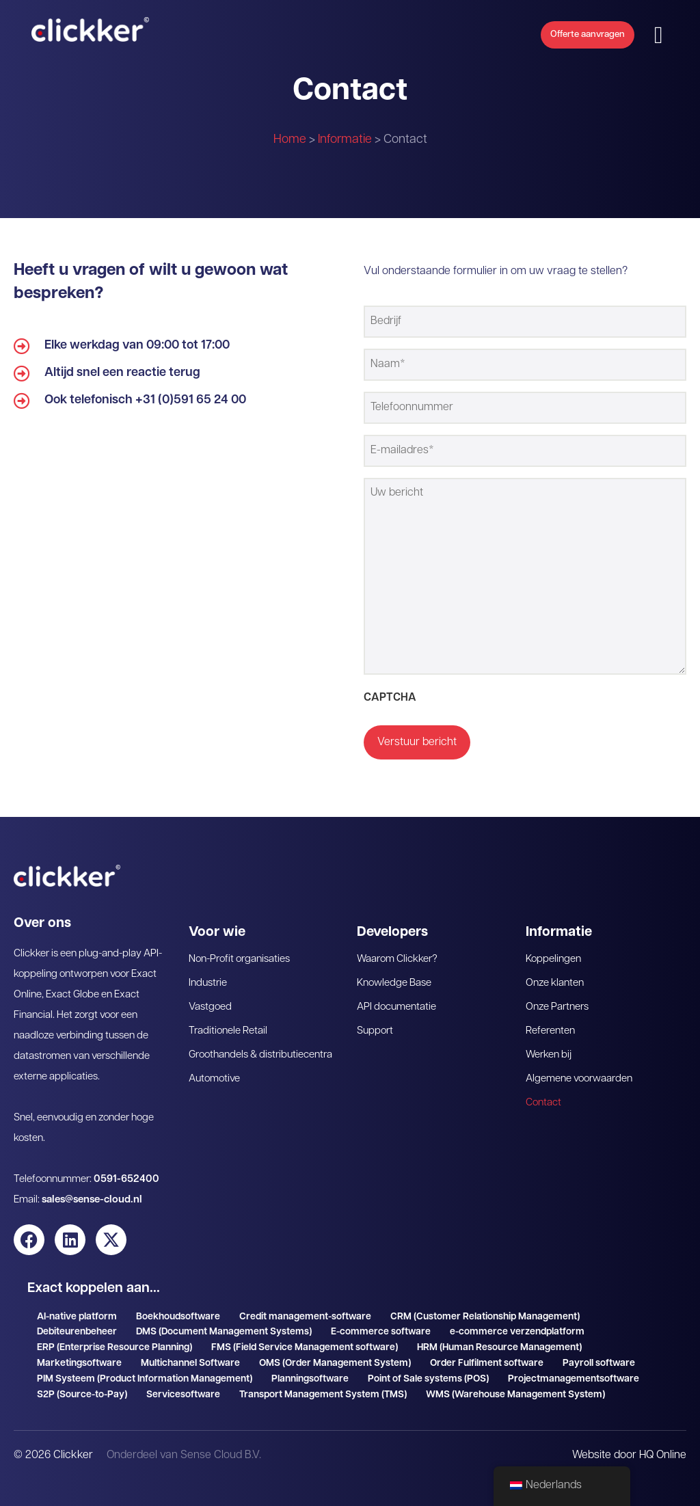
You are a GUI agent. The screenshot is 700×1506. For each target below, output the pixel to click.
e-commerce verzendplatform (517, 1323)
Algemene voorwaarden (579, 1069)
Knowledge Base (394, 974)
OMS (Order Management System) (335, 1354)
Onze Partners (557, 998)
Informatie (345, 139)
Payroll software (599, 1354)
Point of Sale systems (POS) (428, 1369)
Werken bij (548, 1045)
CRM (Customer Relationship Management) (485, 1307)
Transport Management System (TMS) (323, 1385)
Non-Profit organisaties (239, 950)
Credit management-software (305, 1307)
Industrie (208, 974)
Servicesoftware (183, 1385)
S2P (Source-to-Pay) (82, 1385)
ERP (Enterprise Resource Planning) (114, 1338)
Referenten (550, 1022)
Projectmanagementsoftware (573, 1369)
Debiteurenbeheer (77, 1323)
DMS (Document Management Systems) (224, 1323)
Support (375, 1022)
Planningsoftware (310, 1369)
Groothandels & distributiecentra (260, 1045)
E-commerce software (381, 1323)
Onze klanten (555, 974)
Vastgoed (210, 998)
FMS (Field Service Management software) (304, 1338)
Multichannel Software (190, 1354)
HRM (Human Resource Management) (499, 1338)
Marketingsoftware (79, 1354)
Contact (543, 1093)
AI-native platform (77, 1307)
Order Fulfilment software (486, 1354)
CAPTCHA (390, 690)
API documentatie (396, 998)
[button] (675, 38)
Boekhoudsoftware (178, 1307)
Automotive (214, 1069)
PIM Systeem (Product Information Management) (144, 1369)
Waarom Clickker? (397, 950)
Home (289, 139)
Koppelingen (553, 950)
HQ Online (662, 1445)
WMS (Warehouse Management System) (515, 1385)
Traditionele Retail (228, 1022)
